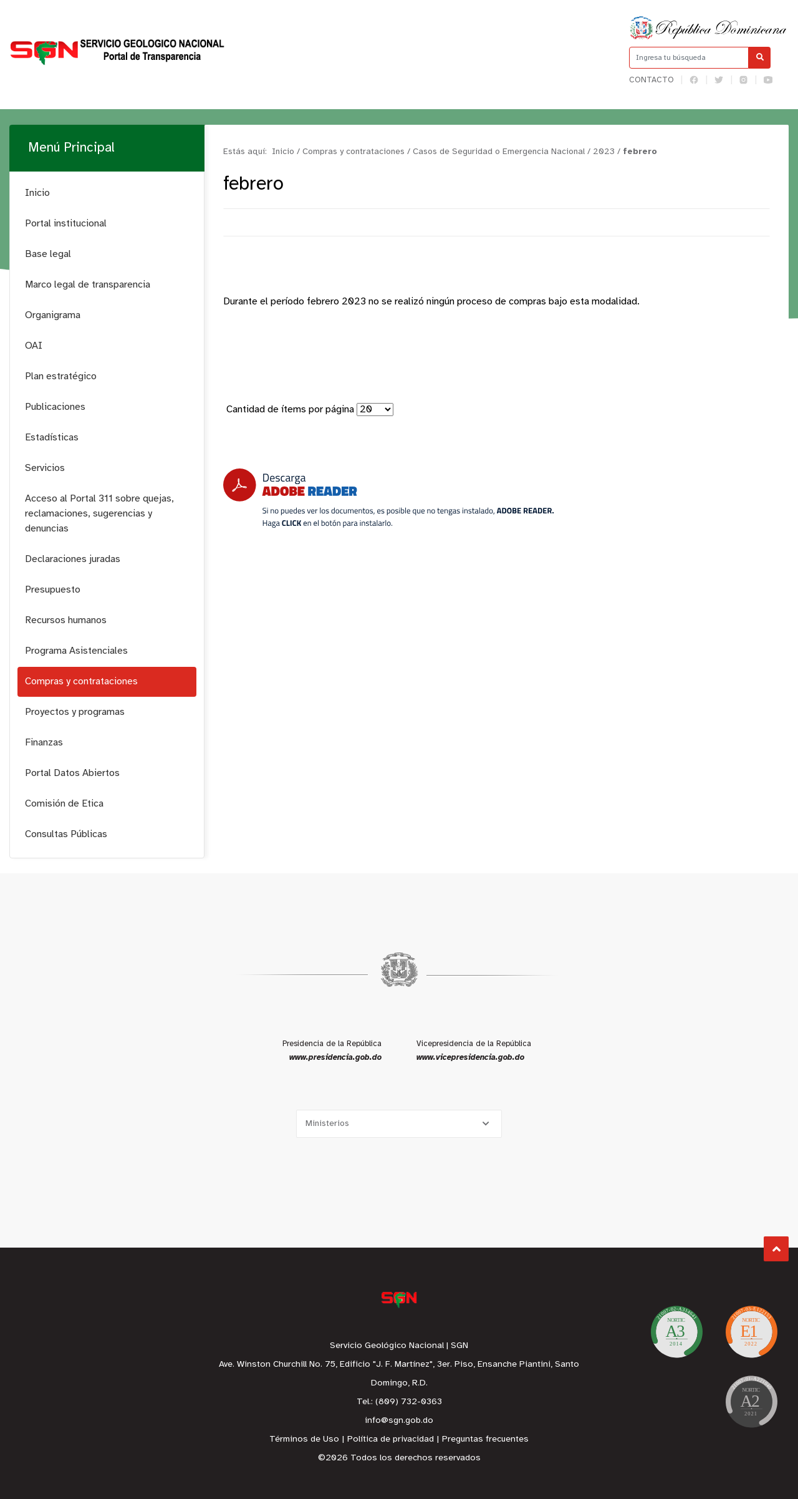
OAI (33, 346)
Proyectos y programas (75, 712)
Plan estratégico (61, 376)
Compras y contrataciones (81, 681)
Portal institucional (66, 223)
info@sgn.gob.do (399, 1420)
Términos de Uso (304, 1439)
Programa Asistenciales (76, 651)
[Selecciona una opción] (399, 1124)
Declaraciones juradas (72, 559)
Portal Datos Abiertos (72, 773)
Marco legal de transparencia (87, 284)
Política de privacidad (390, 1439)
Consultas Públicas (66, 834)
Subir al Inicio (776, 1249)
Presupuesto (52, 590)
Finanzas (44, 742)
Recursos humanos (66, 620)
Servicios (45, 468)
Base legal (48, 254)
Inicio (37, 193)
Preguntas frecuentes (485, 1439)
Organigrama (52, 315)
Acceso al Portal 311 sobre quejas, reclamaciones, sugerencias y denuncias (99, 513)
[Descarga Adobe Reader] (388, 498)
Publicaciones (55, 407)
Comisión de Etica (64, 803)
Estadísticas (52, 437)
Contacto (651, 80)
